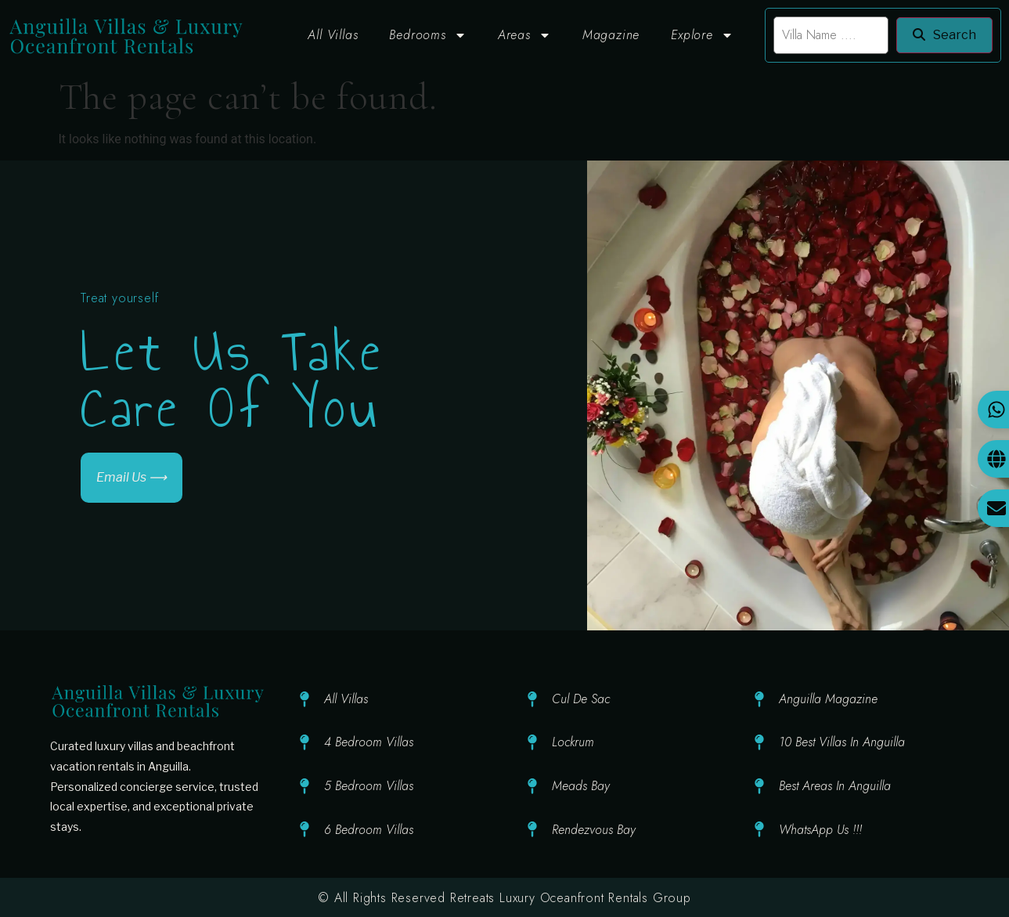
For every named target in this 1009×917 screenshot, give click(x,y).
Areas (524, 35)
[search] (830, 35)
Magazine (611, 35)
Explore (702, 35)
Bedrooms (427, 35)
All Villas (333, 35)
